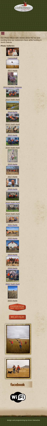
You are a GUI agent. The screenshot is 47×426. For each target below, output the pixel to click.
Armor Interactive (34, 420)
